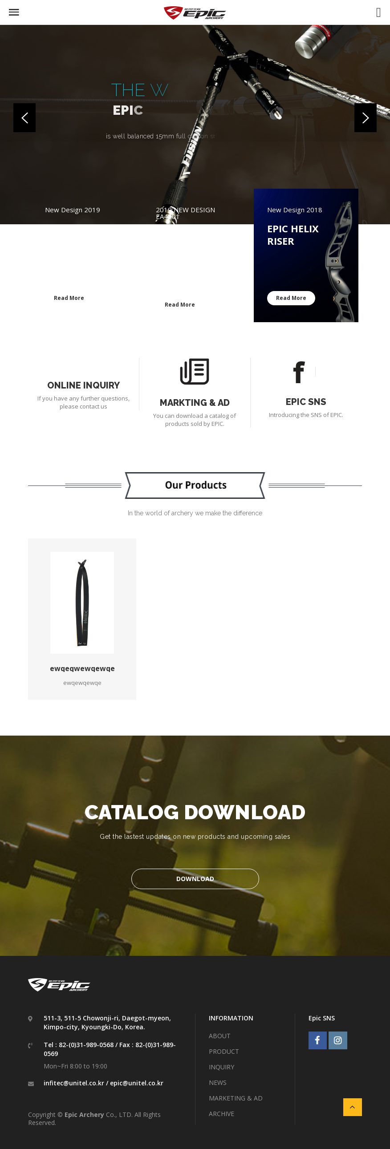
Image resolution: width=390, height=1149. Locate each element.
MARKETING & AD (236, 1098)
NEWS (218, 1082)
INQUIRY (221, 1067)
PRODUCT (224, 1051)
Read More (69, 298)
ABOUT (220, 1036)
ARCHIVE (221, 1113)
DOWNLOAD (195, 878)
